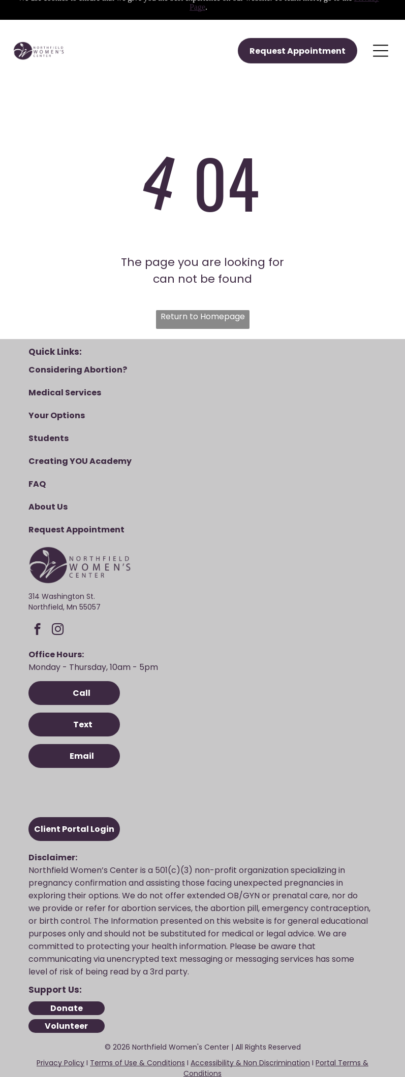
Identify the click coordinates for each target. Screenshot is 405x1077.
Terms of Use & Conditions (137, 1028)
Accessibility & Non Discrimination (250, 1028)
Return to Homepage (203, 282)
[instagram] (58, 596)
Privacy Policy (60, 1028)
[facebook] (37, 596)
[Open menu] (380, 18)
